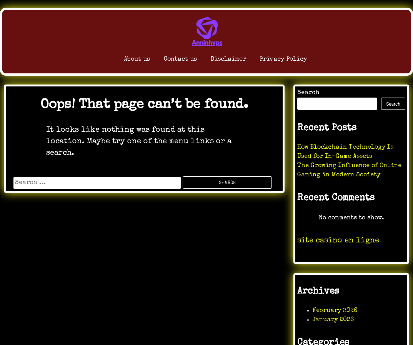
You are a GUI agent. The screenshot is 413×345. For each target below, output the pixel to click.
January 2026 (333, 320)
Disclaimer (222, 61)
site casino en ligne (338, 241)
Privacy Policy (296, 61)
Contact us (158, 61)
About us (101, 61)
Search (308, 93)
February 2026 (335, 311)
